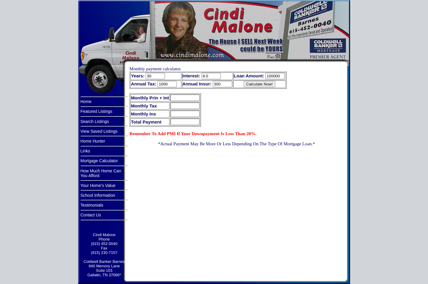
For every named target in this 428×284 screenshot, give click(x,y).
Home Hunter (93, 141)
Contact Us (91, 215)
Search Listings (95, 121)
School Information (98, 195)
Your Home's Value (98, 185)
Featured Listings (96, 111)
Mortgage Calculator (99, 160)
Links (85, 151)
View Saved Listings (99, 131)
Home (86, 101)
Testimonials (92, 205)
